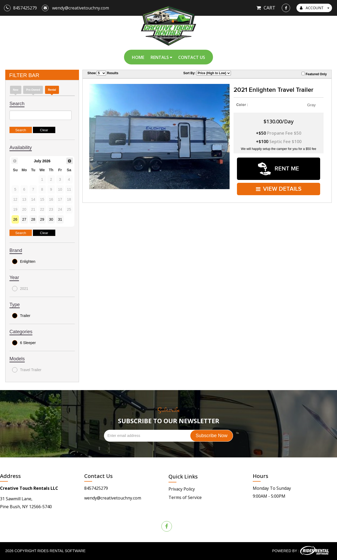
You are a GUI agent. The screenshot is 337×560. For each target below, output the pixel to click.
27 (24, 219)
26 (15, 219)
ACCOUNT (314, 7)
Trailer (21, 315)
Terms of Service (185, 497)
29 (42, 219)
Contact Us (191, 57)
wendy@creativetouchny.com (112, 498)
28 (33, 219)
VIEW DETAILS (278, 188)
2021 (20, 288)
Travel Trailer (26, 369)
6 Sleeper (24, 342)
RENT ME (278, 168)
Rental (52, 89)
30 (51, 219)
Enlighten (23, 261)
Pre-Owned (33, 89)
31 (60, 219)
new (15, 89)
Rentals (161, 57)
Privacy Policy (181, 489)
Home (138, 57)
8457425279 (96, 488)
